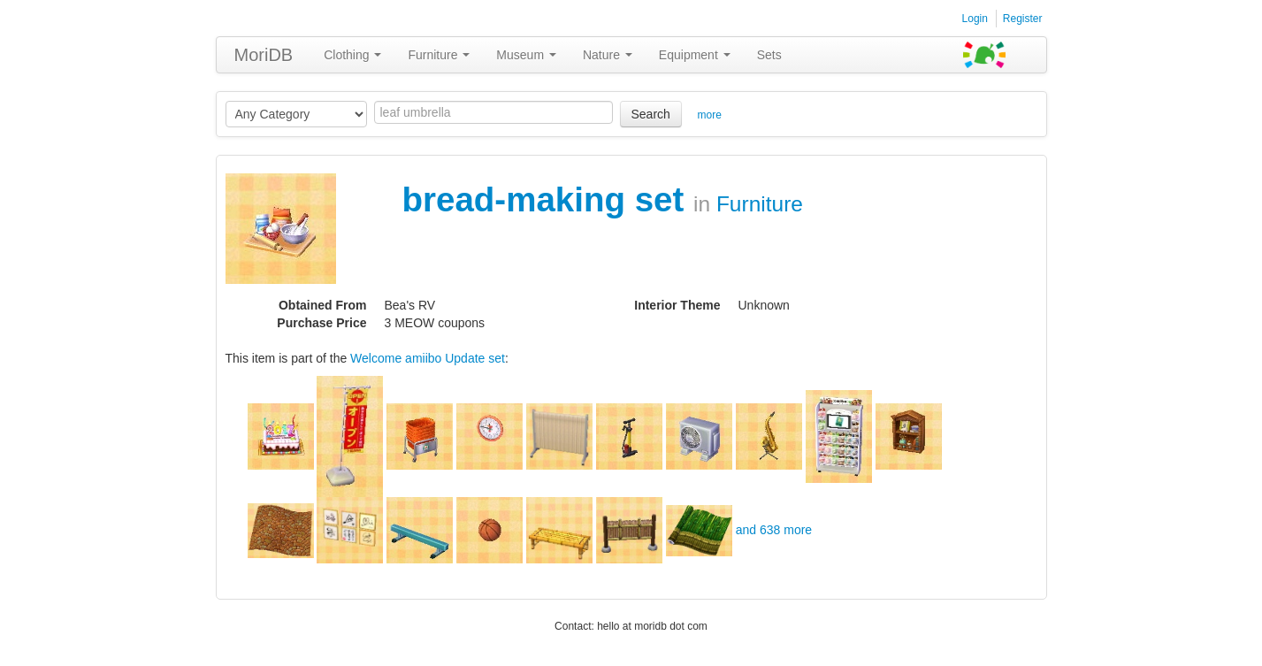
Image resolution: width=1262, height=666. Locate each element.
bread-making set (548, 199)
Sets (769, 55)
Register (1023, 18)
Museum (526, 55)
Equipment (694, 55)
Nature (607, 55)
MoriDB (264, 55)
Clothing (352, 55)
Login (975, 18)
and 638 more (774, 530)
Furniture (439, 55)
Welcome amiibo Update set (427, 358)
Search (650, 114)
